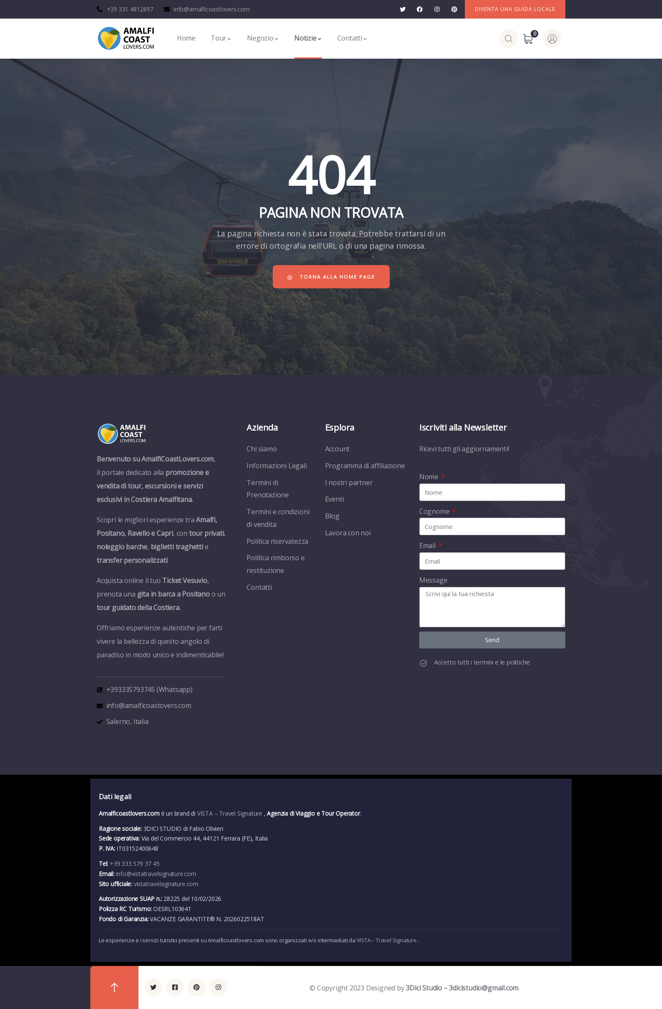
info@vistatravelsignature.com (156, 874)
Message (433, 580)
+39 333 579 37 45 (135, 864)
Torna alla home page (331, 276)
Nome (429, 476)
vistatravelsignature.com (166, 884)
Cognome (435, 511)
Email (428, 545)
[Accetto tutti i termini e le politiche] (423, 663)
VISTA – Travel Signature (230, 813)
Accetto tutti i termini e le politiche (482, 662)
